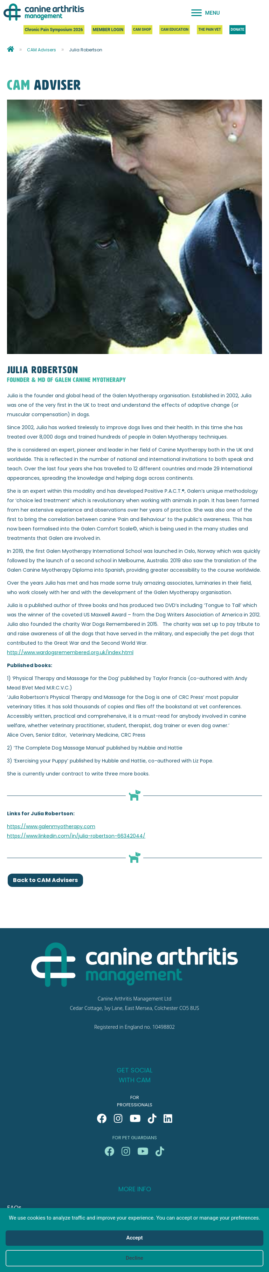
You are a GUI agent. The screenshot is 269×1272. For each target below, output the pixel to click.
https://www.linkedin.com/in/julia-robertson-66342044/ (76, 835)
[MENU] (205, 13)
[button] (102, 1118)
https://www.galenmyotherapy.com (51, 826)
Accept (134, 1238)
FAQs (14, 1208)
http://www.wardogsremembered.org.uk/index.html (70, 652)
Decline (134, 1258)
